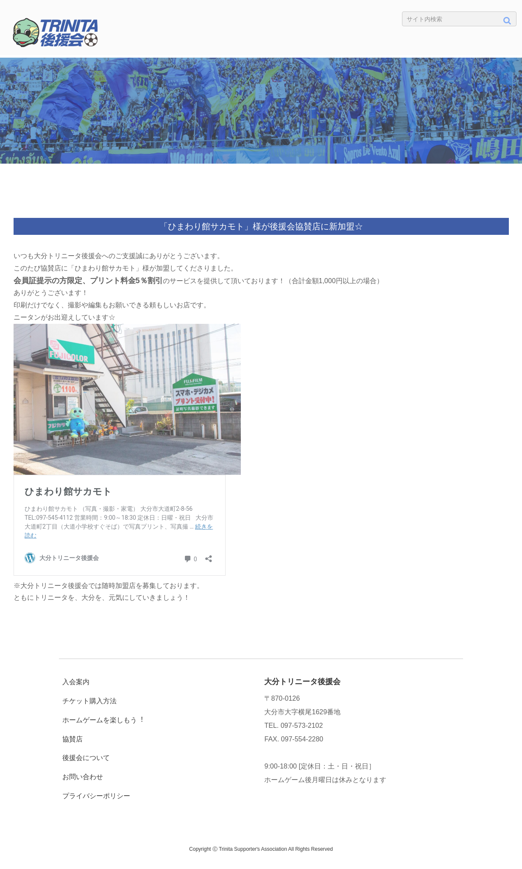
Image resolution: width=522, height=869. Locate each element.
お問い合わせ (82, 776)
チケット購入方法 (89, 701)
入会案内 (75, 681)
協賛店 (72, 739)
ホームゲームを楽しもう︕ (103, 720)
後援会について (86, 757)
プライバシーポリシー (96, 795)
